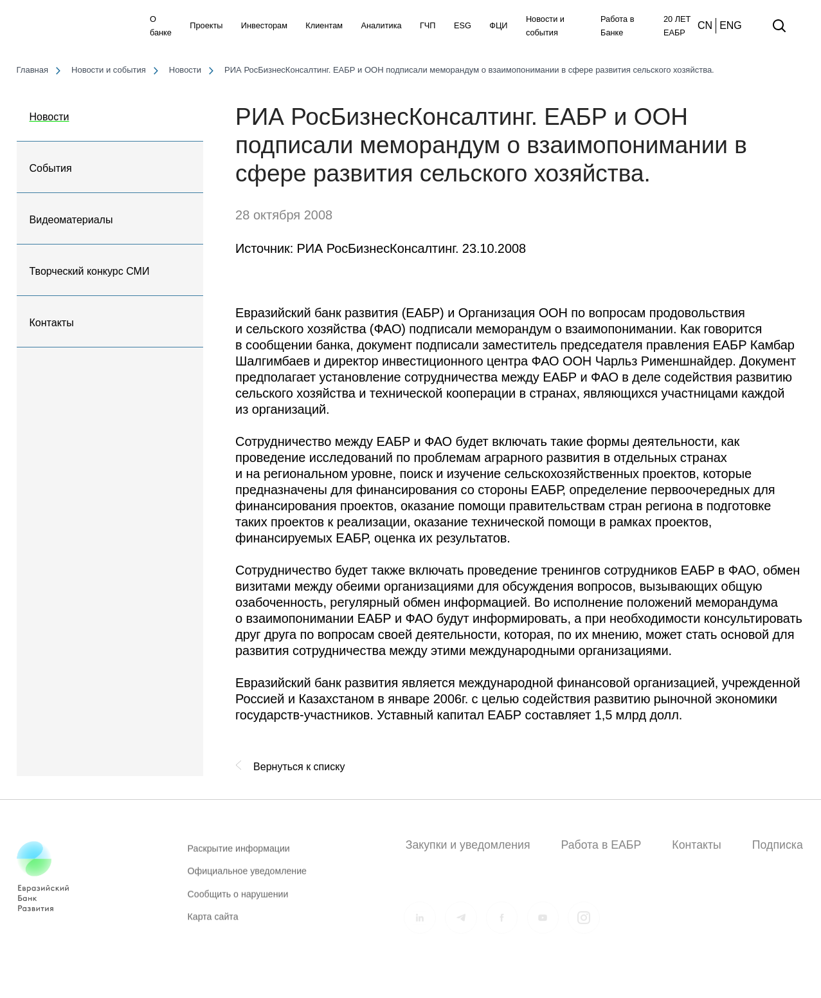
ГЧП (428, 25)
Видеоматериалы (71, 219)
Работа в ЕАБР (601, 844)
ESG (462, 25)
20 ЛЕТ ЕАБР (676, 25)
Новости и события (545, 25)
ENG (730, 25)
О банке (161, 25)
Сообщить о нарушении (238, 901)
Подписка (777, 844)
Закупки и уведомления (468, 844)
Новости (49, 116)
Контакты (52, 322)
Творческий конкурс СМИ (90, 271)
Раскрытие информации (239, 855)
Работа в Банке (617, 25)
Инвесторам (264, 25)
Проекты (206, 25)
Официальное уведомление (247, 878)
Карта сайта (213, 923)
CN (705, 25)
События (51, 168)
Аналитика (381, 25)
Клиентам (324, 25)
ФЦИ (498, 25)
